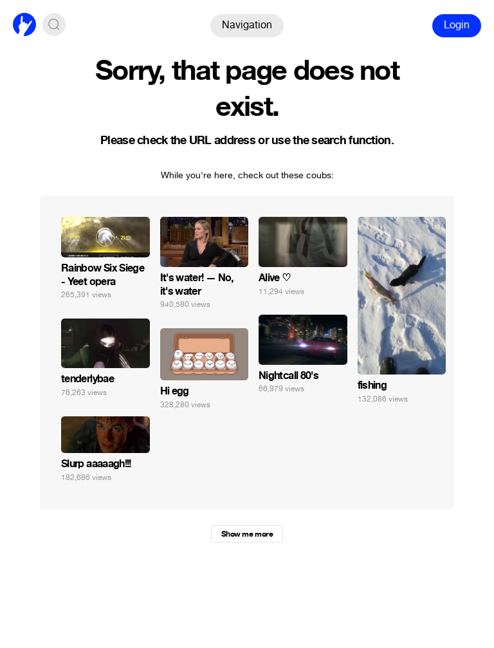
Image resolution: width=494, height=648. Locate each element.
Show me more (247, 534)
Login (457, 25)
